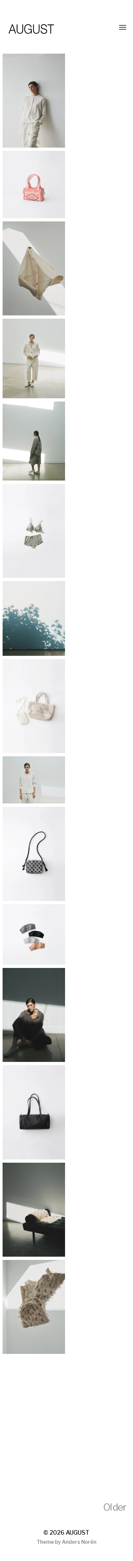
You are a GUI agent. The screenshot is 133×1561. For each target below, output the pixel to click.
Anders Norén (79, 1542)
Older (114, 1507)
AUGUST (77, 1532)
